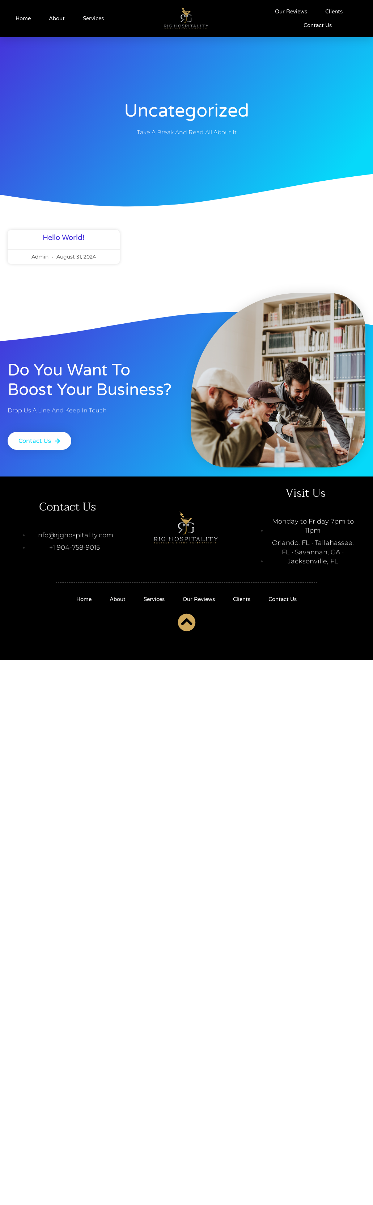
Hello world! (64, 247)
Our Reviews (291, 11)
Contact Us (318, 25)
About (57, 18)
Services (93, 18)
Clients (334, 11)
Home (23, 18)
